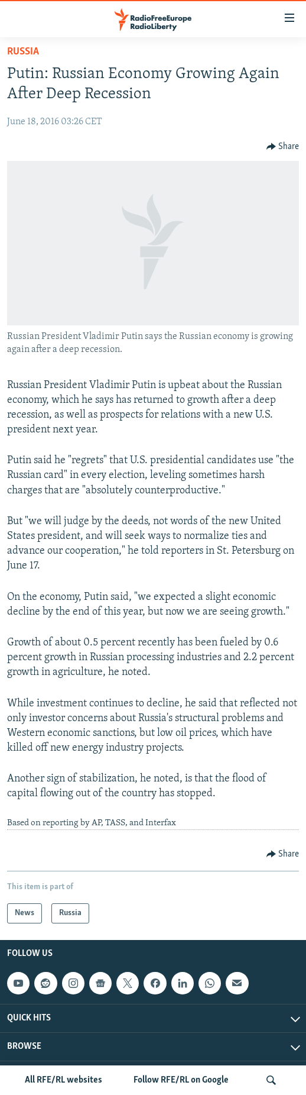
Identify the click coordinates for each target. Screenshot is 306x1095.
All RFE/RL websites (63, 1080)
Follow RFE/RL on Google (181, 1080)
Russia (23, 51)
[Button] (283, 146)
